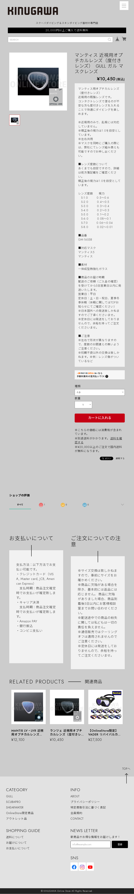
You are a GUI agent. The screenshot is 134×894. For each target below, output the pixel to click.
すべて (20, 504)
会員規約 (76, 813)
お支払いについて (18, 849)
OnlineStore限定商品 (20, 813)
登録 (120, 844)
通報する (120, 458)
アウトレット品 (16, 819)
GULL (9, 796)
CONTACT (77, 819)
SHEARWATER (15, 808)
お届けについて (16, 843)
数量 (78, 398)
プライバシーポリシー (85, 802)
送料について (15, 837)
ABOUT (75, 796)
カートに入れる (100, 418)
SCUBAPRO (13, 802)
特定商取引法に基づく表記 (88, 808)
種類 (78, 386)
